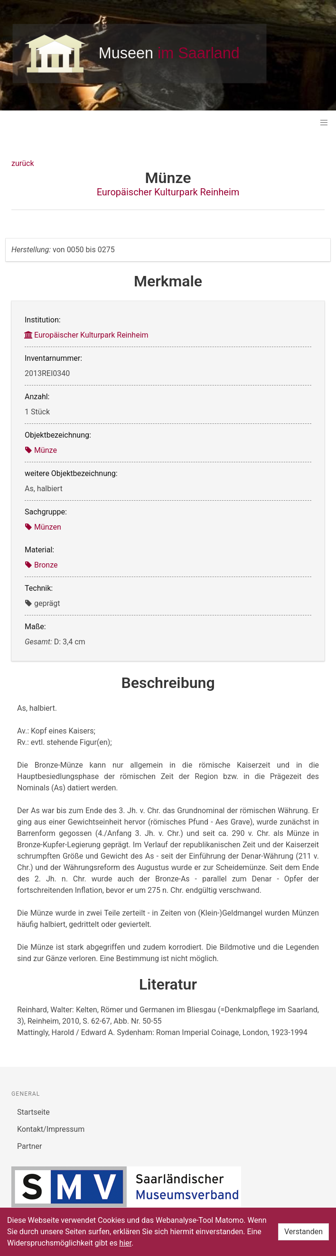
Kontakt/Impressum (50, 1129)
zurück (22, 163)
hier (125, 1242)
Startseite (33, 1112)
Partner (29, 1146)
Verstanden (303, 1231)
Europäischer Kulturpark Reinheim (168, 192)
